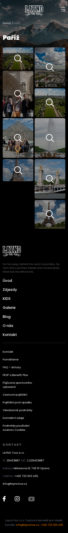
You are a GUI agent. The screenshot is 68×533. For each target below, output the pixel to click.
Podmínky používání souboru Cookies (16, 428)
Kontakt (10, 334)
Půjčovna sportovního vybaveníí (17, 385)
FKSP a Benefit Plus (15, 375)
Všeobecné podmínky (17, 410)
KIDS (7, 298)
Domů (7, 23)
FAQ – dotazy (12, 367)
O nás (8, 325)
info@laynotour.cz (15, 484)
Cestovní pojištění (15, 395)
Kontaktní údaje (13, 418)
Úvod (7, 280)
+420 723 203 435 (51, 525)
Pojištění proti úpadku (17, 402)
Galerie (9, 307)
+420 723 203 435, (26, 476)
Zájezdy (10, 289)
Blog (7, 316)
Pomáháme (11, 359)
